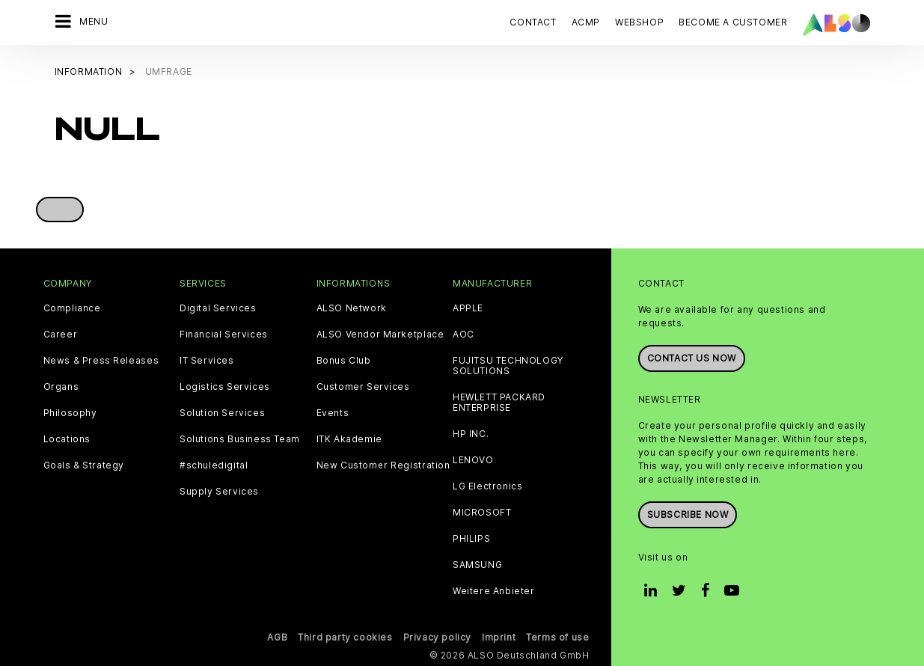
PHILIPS (471, 539)
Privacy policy (437, 637)
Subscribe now (688, 514)
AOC (463, 334)
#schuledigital (214, 465)
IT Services (207, 360)
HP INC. (471, 434)
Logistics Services (225, 387)
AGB (277, 637)
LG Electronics (487, 486)
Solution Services (222, 413)
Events (332, 413)
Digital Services (218, 308)
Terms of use (557, 637)
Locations (67, 439)
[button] (60, 209)
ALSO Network (351, 308)
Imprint (498, 637)
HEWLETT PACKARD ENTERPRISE (499, 402)
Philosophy (70, 413)
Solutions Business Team (240, 439)
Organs (61, 387)
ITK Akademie (349, 439)
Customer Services (363, 387)
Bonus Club (343, 360)
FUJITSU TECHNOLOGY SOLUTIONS (508, 365)
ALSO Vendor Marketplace (380, 334)
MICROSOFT (482, 512)
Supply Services (219, 491)
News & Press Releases (101, 360)
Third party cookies (345, 637)
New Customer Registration (383, 465)
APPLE (468, 308)
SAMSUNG (477, 565)
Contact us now (691, 358)
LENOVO (473, 460)
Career (60, 334)
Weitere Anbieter (494, 591)
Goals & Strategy (84, 465)
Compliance (72, 308)
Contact (533, 22)
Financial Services (224, 334)
